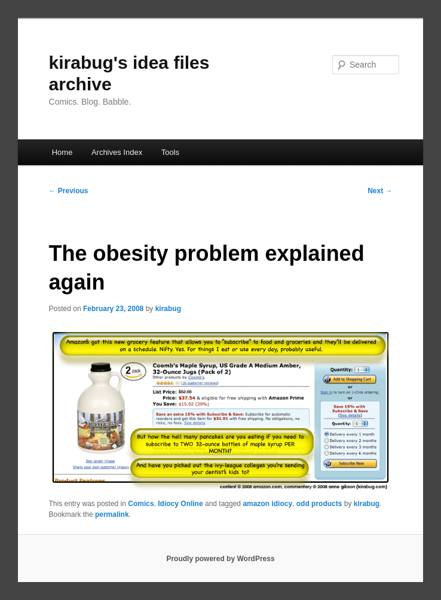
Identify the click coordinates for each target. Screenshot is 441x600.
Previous (68, 191)
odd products (319, 504)
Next (380, 191)
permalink (112, 514)
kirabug (168, 308)
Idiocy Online (180, 504)
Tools (170, 152)
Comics (141, 504)
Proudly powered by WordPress (220, 559)
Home (62, 152)
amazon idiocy (267, 504)
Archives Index (116, 152)
